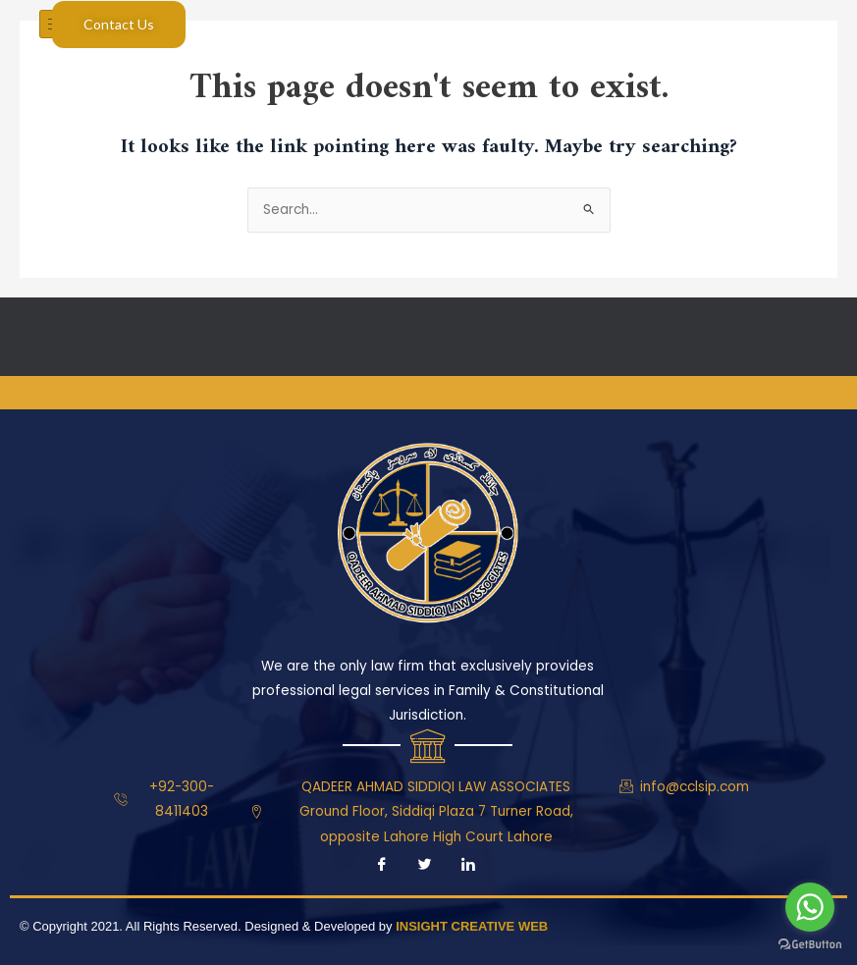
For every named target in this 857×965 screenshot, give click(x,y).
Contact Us (118, 24)
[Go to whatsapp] (809, 907)
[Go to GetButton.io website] (809, 944)
